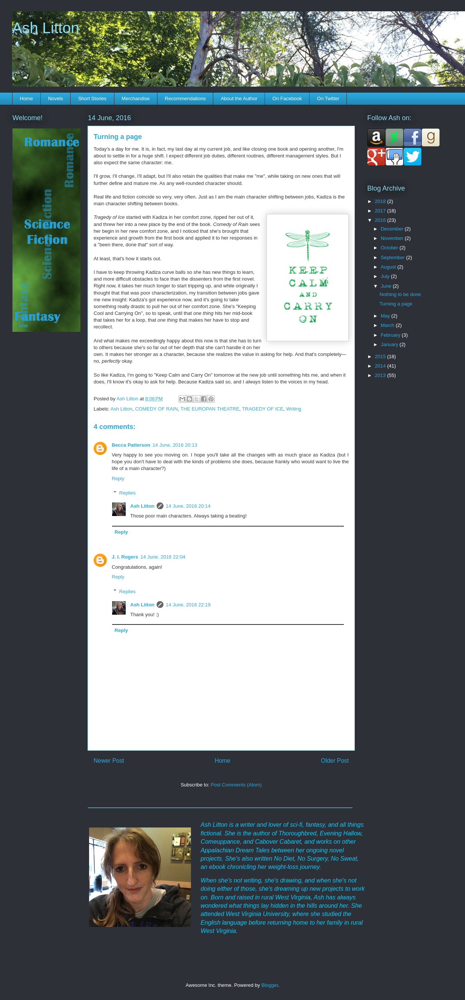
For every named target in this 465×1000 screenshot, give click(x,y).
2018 (381, 201)
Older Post (335, 760)
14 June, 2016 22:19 (188, 605)
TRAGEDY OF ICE (262, 409)
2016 (381, 220)
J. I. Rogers (125, 557)
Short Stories (92, 98)
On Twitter (328, 98)
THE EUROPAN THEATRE (209, 409)
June (387, 286)
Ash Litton (45, 28)
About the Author (239, 98)
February (391, 335)
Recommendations (185, 98)
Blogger (269, 985)
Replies (127, 493)
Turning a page (395, 304)
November (393, 238)
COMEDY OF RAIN (156, 409)
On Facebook (287, 98)
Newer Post (109, 760)
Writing (293, 409)
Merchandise (135, 98)
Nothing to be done (400, 294)
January (390, 344)
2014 (381, 366)
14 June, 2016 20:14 (188, 506)
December (393, 229)
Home (26, 98)
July (386, 276)
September (393, 257)
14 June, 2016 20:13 (174, 445)
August (389, 267)
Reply (118, 478)
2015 (381, 356)
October (390, 247)
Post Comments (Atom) (236, 785)
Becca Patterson (131, 445)
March (388, 325)
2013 (381, 375)
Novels (55, 98)
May (386, 316)
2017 (381, 211)
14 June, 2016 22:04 (162, 557)
